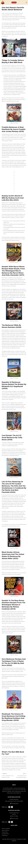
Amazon (16, 262)
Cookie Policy (5, 835)
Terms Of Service (5, 830)
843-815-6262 (15, 818)
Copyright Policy (5, 833)
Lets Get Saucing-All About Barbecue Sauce (20, 775)
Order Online (14, 2)
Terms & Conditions (6, 828)
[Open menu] (26, 2)
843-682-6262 (15, 803)
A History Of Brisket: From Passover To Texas (7, 775)
